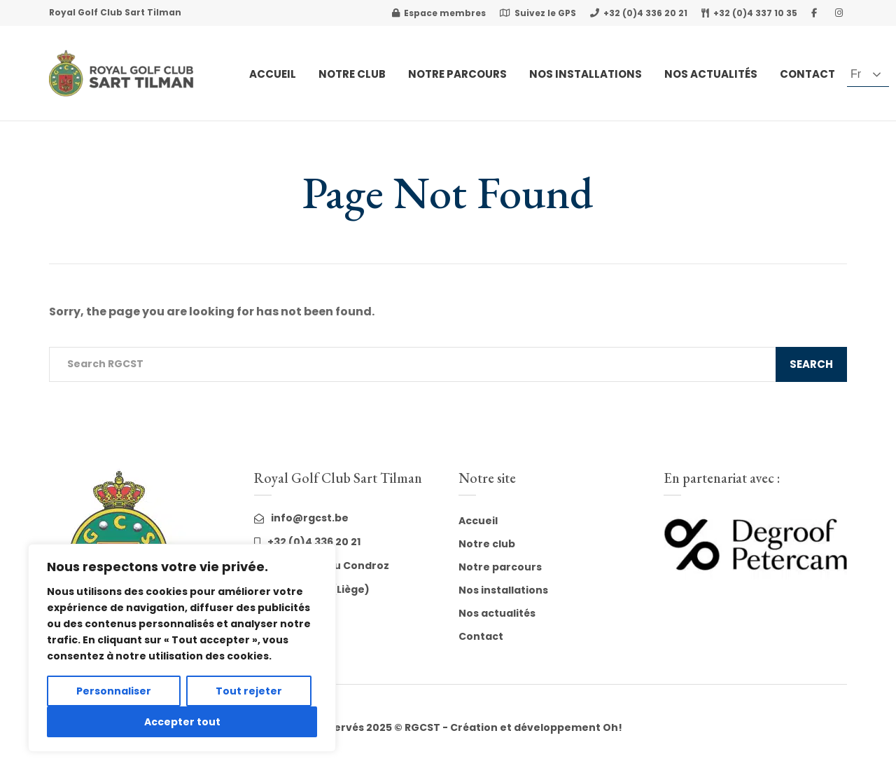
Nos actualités (710, 74)
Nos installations (503, 590)
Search (811, 364)
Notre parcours (500, 567)
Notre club (352, 74)
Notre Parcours (457, 74)
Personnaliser (113, 691)
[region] (182, 648)
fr (855, 74)
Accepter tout (182, 722)
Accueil (272, 74)
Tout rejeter (249, 691)
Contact (807, 74)
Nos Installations (585, 74)
